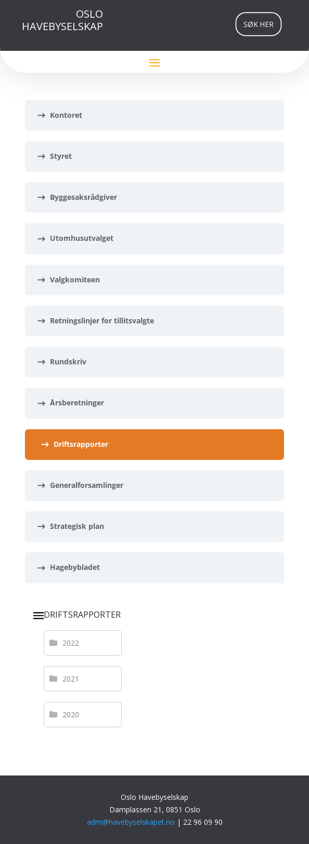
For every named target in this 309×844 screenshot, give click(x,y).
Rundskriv (68, 361)
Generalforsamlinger (86, 485)
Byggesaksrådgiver (83, 197)
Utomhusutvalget (81, 238)
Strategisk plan (77, 526)
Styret (61, 156)
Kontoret (66, 115)
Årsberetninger (77, 402)
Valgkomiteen (75, 279)
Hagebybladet (75, 567)
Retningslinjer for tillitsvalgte (102, 320)
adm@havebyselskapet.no (132, 822)
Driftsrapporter (81, 444)
